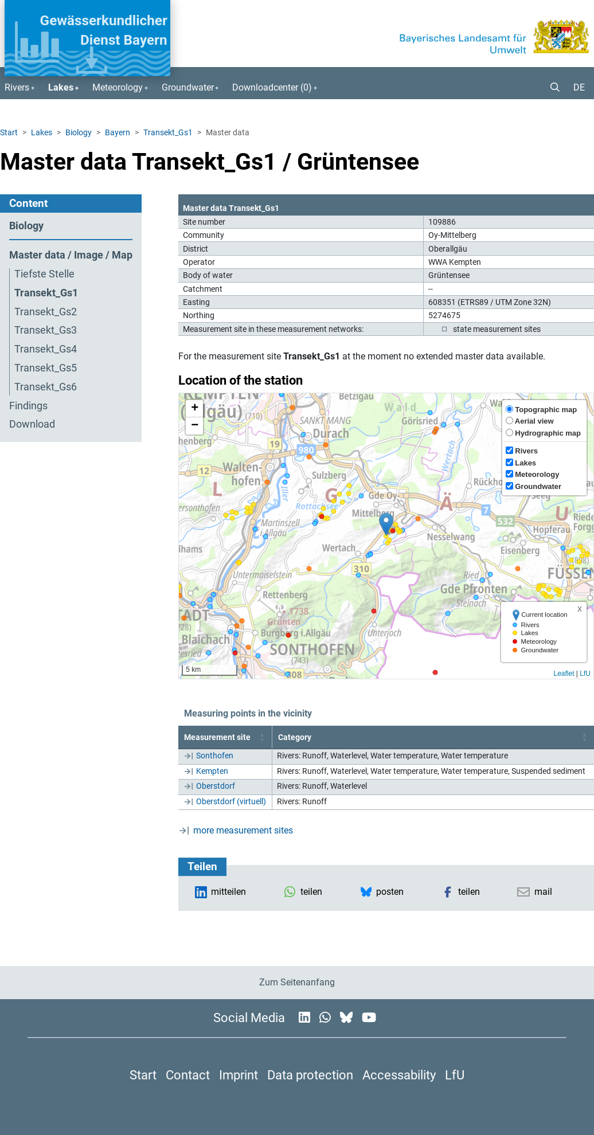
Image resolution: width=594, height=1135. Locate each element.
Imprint (238, 1074)
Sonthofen (214, 755)
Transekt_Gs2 (45, 312)
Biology (78, 132)
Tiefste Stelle (44, 274)
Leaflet (563, 674)
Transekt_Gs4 (45, 349)
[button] (550, 87)
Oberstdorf (215, 785)
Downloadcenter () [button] (272, 87)
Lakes (41, 132)
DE (579, 87)
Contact (188, 1074)
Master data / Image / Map (70, 255)
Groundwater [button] (188, 87)
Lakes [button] (60, 87)
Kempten (212, 771)
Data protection (310, 1074)
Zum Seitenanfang (297, 982)
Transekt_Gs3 (45, 330)
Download (32, 424)
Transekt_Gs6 (45, 387)
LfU (585, 674)
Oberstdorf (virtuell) (231, 801)
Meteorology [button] (117, 87)
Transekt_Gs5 (45, 368)
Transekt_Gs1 (168, 132)
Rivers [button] (17, 87)
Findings (28, 406)
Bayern (117, 132)
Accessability (399, 1074)
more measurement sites (243, 830)
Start (9, 132)
